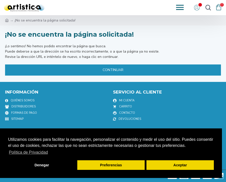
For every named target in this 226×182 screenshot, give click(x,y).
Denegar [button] (41, 165)
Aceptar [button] (180, 165)
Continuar (113, 69)
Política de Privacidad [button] (28, 152)
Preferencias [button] (111, 165)
